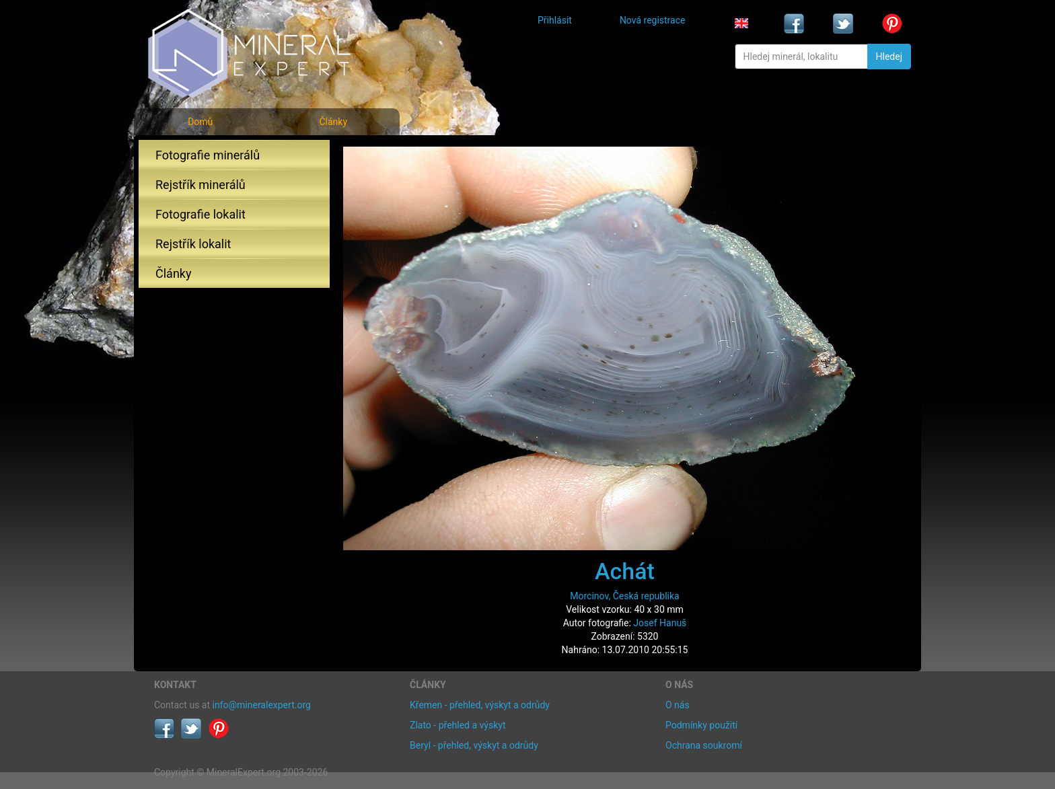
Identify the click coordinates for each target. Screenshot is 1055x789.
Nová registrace (653, 20)
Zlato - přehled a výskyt (457, 725)
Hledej (889, 56)
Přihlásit (555, 20)
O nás (677, 705)
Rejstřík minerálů (200, 185)
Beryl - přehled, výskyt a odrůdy (474, 745)
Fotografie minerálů (207, 155)
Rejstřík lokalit (193, 244)
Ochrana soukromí (703, 745)
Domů (200, 121)
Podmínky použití (701, 725)
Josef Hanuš (659, 622)
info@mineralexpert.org (262, 705)
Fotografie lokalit (200, 214)
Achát (625, 571)
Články (333, 121)
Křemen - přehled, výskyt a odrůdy (480, 705)
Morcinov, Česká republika (624, 596)
